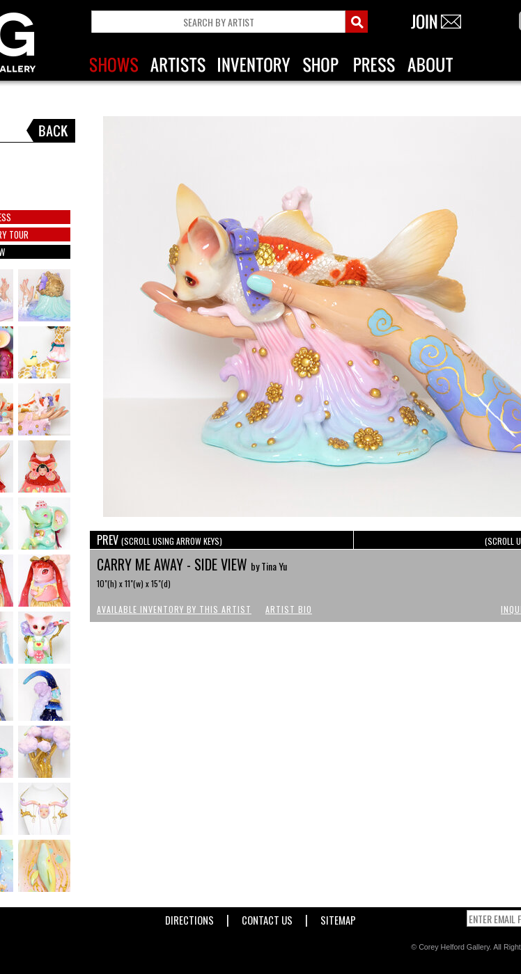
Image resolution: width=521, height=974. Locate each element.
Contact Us (267, 917)
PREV (159, 540)
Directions (189, 917)
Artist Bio (288, 609)
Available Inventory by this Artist (174, 609)
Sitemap (338, 917)
